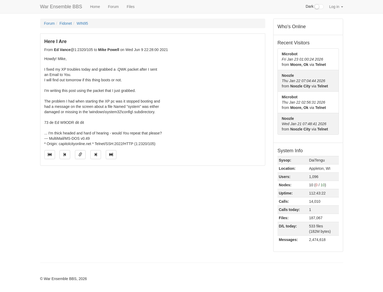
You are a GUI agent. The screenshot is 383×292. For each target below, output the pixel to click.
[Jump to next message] (95, 154)
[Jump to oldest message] (49, 154)
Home (95, 7)
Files (131, 7)
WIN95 (82, 23)
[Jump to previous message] (65, 154)
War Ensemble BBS (61, 6)
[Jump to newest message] (111, 154)
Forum (113, 7)
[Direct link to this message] (80, 154)
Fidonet (66, 23)
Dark (315, 6)
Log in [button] (336, 7)
